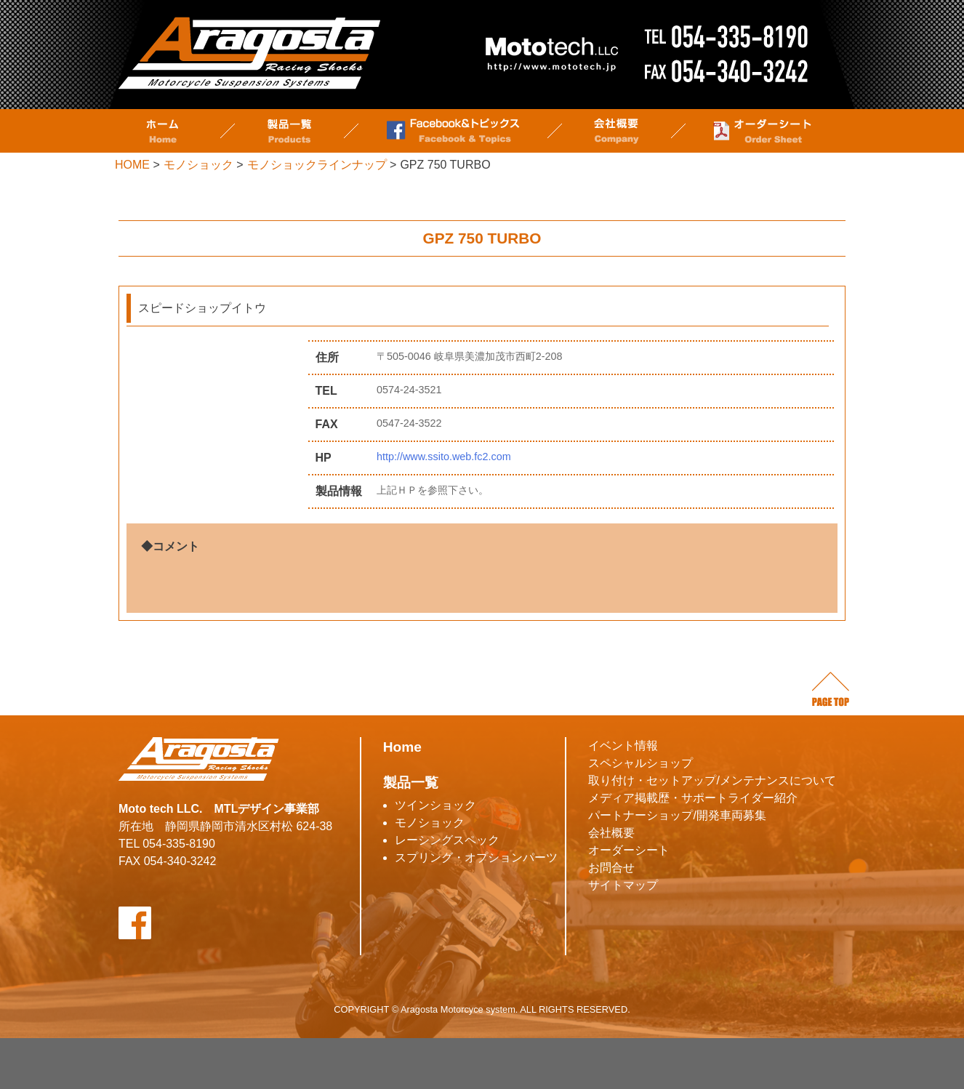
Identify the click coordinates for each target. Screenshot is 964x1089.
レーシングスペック (447, 840)
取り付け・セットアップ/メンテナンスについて (711, 780)
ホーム (162, 131)
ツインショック (435, 805)
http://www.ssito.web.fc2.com (449, 456)
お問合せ (611, 867)
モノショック (430, 822)
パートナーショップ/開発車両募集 (677, 815)
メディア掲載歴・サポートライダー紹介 (693, 798)
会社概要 (616, 131)
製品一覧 (289, 131)
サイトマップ (623, 885)
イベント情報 (623, 745)
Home (402, 747)
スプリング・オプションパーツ (476, 857)
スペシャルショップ (640, 763)
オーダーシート (761, 131)
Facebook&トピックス (453, 131)
